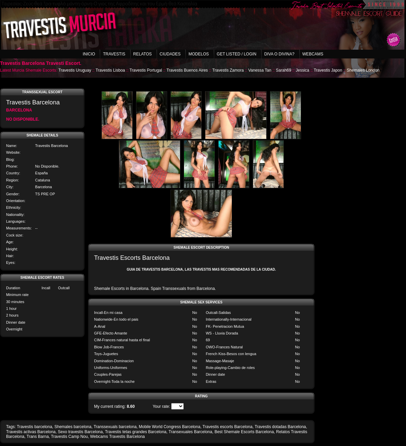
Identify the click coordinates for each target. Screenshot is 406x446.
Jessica (302, 70)
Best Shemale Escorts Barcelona (244, 431)
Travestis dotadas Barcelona (280, 426)
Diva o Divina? (279, 54)
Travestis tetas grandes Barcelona (135, 431)
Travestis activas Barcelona (30, 431)
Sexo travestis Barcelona (80, 431)
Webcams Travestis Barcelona (117, 436)
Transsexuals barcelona (115, 426)
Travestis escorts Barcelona (228, 426)
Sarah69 (283, 70)
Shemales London (363, 70)
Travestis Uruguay (75, 70)
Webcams (312, 54)
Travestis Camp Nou (69, 436)
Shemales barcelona (72, 426)
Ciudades (170, 54)
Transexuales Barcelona (190, 431)
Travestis (114, 54)
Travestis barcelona (34, 426)
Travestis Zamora (228, 70)
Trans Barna (38, 436)
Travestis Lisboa (110, 70)
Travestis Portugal (146, 70)
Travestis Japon (328, 70)
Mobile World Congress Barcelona (169, 426)
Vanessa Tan (259, 70)
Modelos (198, 54)
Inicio (89, 54)
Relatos (142, 54)
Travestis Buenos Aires (187, 70)
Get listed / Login (236, 54)
